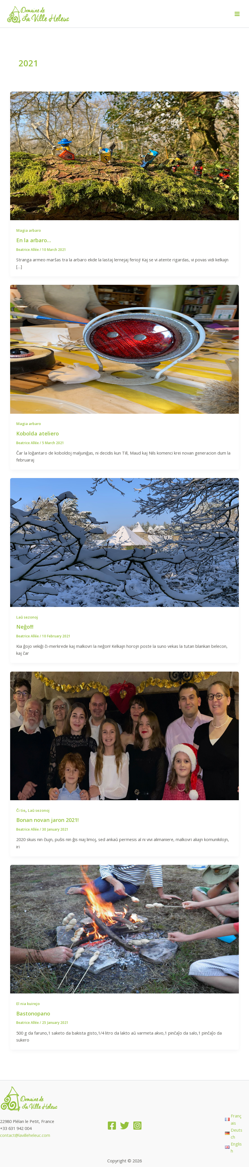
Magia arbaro (28, 230)
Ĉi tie (21, 810)
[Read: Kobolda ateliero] (124, 348)
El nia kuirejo (28, 1003)
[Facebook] (112, 1125)
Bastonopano (33, 1013)
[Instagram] (137, 1125)
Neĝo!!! (24, 626)
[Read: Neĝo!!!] (124, 542)
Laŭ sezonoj (27, 617)
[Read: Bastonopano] (124, 928)
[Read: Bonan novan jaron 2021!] (124, 735)
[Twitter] (124, 1125)
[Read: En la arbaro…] (124, 155)
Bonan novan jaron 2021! (47, 819)
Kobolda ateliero (37, 433)
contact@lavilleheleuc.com (25, 1135)
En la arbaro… (33, 240)
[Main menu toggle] (237, 14)
